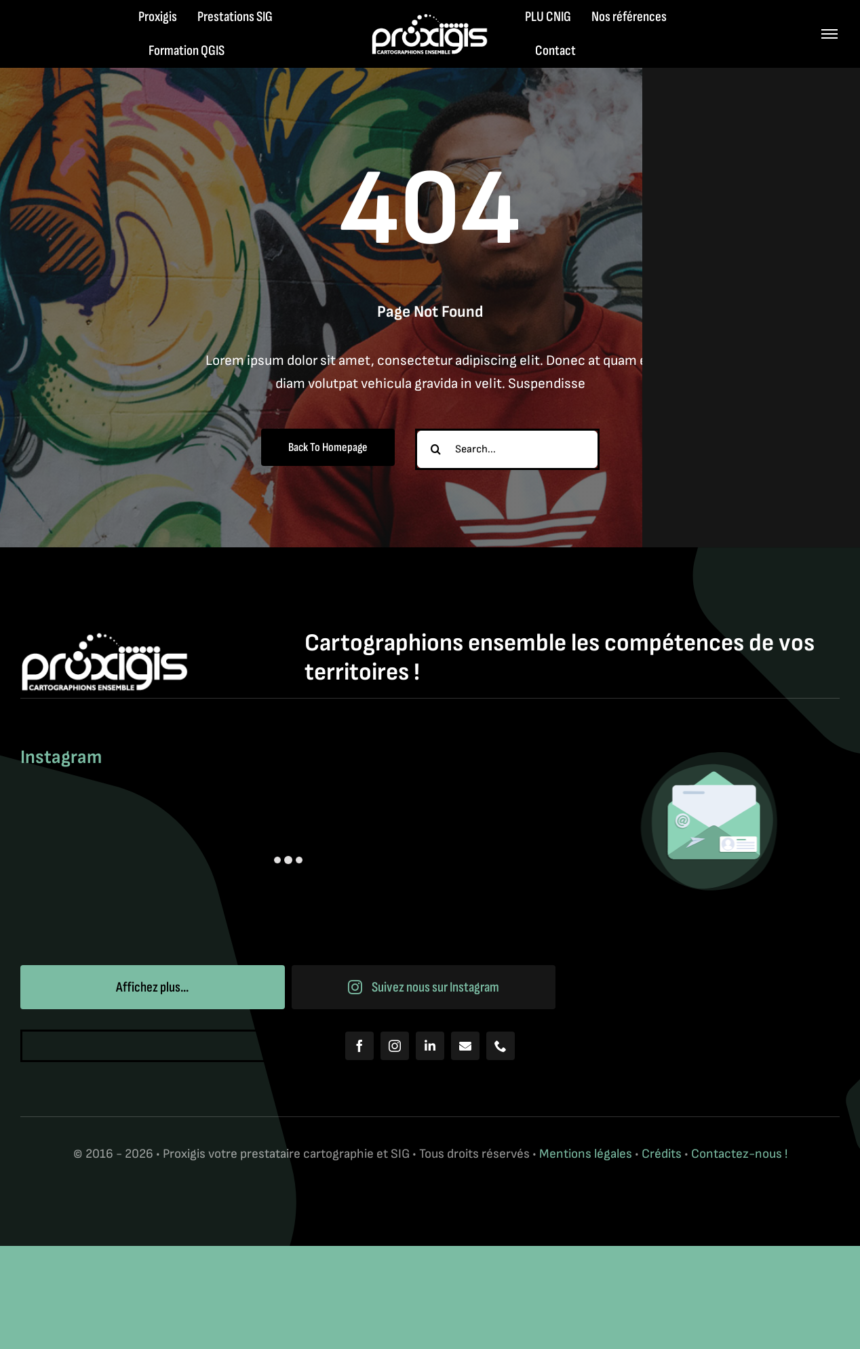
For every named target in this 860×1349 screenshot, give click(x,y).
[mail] (465, 1046)
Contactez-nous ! (739, 1154)
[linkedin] (430, 1046)
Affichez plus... (152, 987)
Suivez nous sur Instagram (424, 987)
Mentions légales (585, 1154)
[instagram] (394, 1046)
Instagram (61, 757)
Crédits (663, 1154)
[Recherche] (435, 449)
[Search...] (507, 449)
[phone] (500, 1046)
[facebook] (359, 1046)
